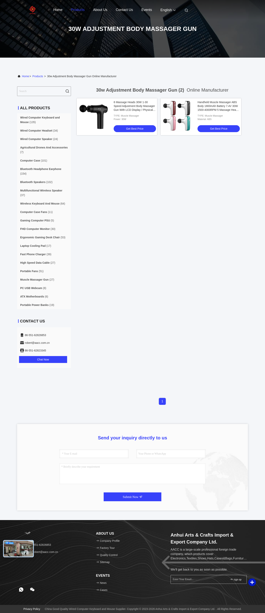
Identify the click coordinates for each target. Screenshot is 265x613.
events (146, 10)
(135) (40, 120)
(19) (37, 304)
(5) (37, 220)
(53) (42, 237)
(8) (33, 288)
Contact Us (124, 10)
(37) (41, 193)
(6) (34, 296)
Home (57, 10)
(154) (40, 171)
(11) (36, 212)
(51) (31, 271)
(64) (42, 203)
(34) (39, 130)
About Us (100, 10)
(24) (39, 139)
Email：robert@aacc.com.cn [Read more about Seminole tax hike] (39, 551)
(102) (36, 182)
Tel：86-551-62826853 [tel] (35, 544)
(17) (35, 245)
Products (78, 10)
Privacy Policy (31, 609)
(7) (44, 150)
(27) (37, 262)
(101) (33, 160)
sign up (235, 579)
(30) (37, 228)
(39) (35, 254)
